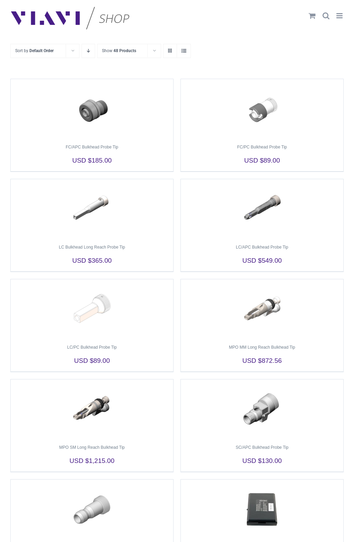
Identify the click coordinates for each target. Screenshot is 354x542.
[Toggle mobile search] (326, 15)
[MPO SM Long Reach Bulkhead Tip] (92, 408)
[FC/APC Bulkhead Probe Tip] (92, 108)
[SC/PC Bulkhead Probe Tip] (92, 509)
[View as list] (183, 51)
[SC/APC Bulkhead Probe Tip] (262, 408)
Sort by (34, 50)
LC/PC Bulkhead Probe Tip (92, 347)
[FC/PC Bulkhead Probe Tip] (262, 108)
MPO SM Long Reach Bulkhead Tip (91, 447)
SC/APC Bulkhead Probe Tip (262, 447)
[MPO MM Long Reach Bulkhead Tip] (262, 308)
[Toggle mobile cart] (312, 15)
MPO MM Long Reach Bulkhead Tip (262, 347)
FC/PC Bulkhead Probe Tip (262, 147)
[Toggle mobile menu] (340, 15)
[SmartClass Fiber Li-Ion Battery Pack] (262, 509)
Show (119, 50)
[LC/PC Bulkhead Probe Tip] (92, 308)
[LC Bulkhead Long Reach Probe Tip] (92, 208)
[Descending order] (88, 51)
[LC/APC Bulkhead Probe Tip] (262, 208)
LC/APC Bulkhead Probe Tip (262, 247)
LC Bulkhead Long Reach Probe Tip (92, 247)
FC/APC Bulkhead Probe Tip (92, 147)
